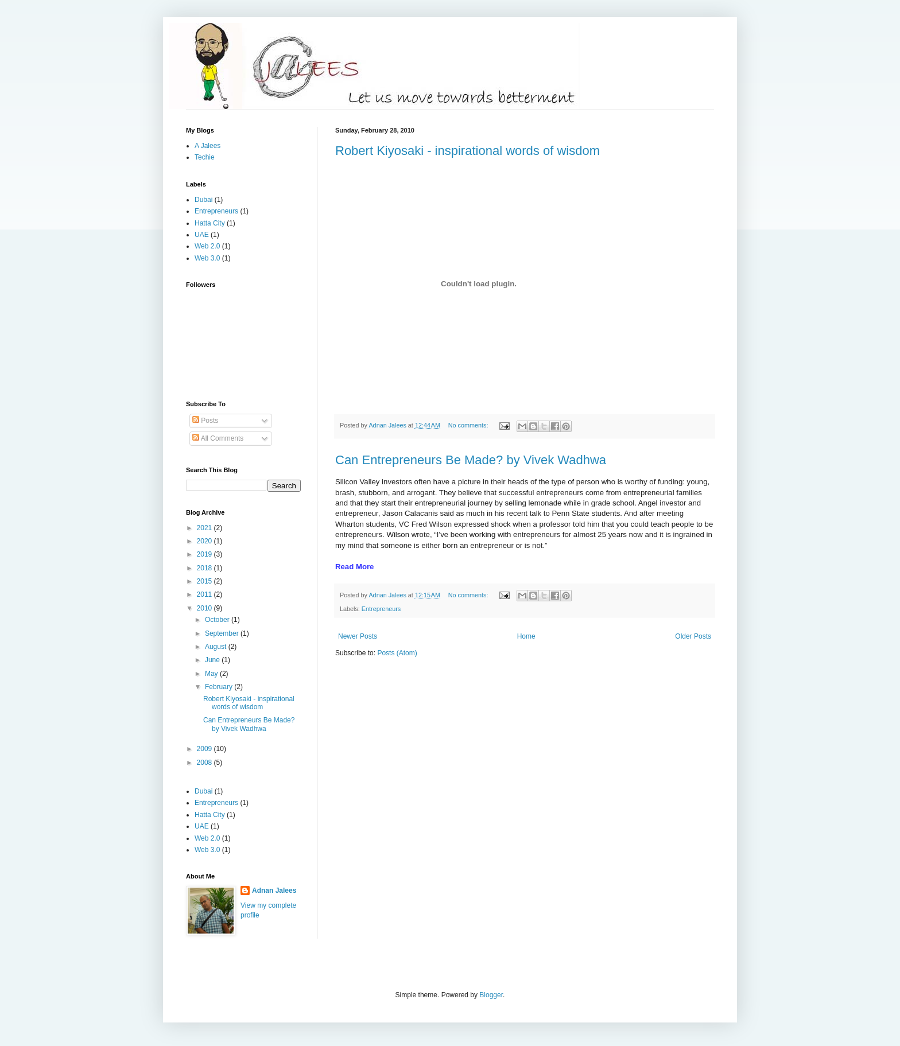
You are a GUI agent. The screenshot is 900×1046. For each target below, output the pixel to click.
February (219, 687)
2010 (205, 608)
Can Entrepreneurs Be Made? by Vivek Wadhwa (470, 460)
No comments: (469, 425)
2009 (205, 749)
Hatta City (210, 223)
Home (526, 636)
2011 (205, 594)
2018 (205, 568)
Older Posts (693, 636)
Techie (205, 157)
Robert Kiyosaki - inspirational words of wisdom (467, 150)
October (218, 620)
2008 (205, 763)
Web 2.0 (207, 246)
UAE (202, 235)
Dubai (203, 200)
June (213, 660)
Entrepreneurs (381, 608)
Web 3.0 (207, 258)
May (212, 674)
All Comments (217, 438)
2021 (205, 528)
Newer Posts (357, 636)
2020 (205, 541)
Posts (205, 421)
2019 (205, 554)
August (216, 647)
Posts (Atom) (397, 653)
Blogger (491, 995)
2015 (205, 581)
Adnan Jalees (274, 890)
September (222, 633)
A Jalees (207, 146)
